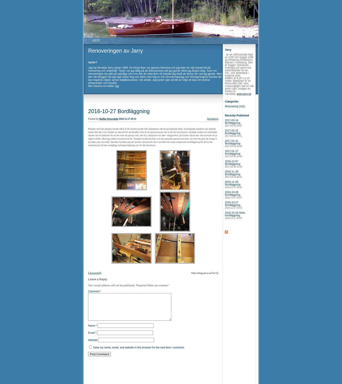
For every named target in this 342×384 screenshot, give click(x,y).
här (117, 86)
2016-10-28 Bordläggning (233, 195)
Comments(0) (94, 273)
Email (92, 338)
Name (92, 330)
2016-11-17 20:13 (127, 119)
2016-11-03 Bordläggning (233, 184)
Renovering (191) (235, 106)
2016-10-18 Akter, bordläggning (235, 215)
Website (92, 345)
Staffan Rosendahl (108, 119)
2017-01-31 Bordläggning (233, 143)
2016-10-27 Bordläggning (119, 111)
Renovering (212, 119)
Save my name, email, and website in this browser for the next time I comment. (139, 352)
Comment (94, 291)
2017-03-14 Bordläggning (233, 123)
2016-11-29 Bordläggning (233, 174)
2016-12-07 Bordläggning (233, 164)
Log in (96, 40)
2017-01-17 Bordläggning (233, 154)
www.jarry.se (244, 93)
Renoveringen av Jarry (115, 51)
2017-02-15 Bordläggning (233, 133)
